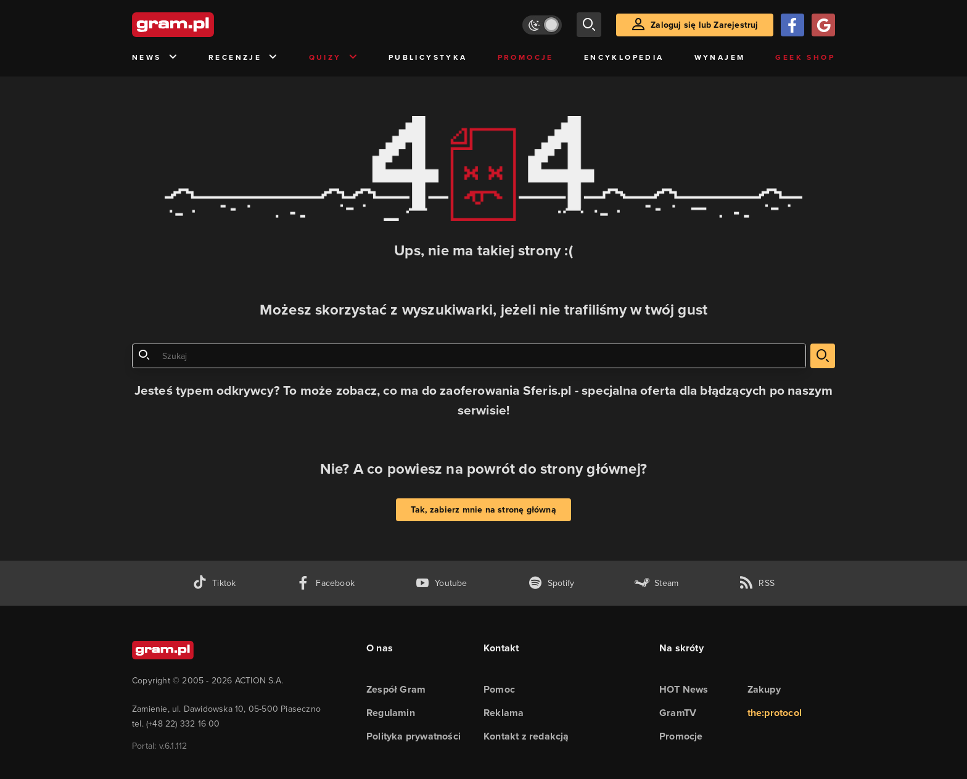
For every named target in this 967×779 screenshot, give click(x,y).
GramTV (677, 713)
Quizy (333, 57)
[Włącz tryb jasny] (542, 25)
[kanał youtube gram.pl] (441, 583)
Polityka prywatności (413, 736)
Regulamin (390, 713)
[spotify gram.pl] (551, 583)
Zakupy (764, 689)
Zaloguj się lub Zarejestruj (704, 25)
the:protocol (774, 713)
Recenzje (243, 57)
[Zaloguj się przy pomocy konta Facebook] (792, 25)
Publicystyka (428, 57)
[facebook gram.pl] (325, 583)
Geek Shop (805, 57)
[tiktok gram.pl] (214, 583)
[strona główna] (203, 24)
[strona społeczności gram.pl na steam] (656, 583)
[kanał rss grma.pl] (757, 583)
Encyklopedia (624, 57)
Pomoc (499, 689)
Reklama (504, 713)
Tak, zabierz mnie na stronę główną (483, 509)
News (155, 57)
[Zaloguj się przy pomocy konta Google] (823, 25)
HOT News (684, 689)
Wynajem (720, 57)
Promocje (526, 57)
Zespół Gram (396, 689)
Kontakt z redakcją (526, 736)
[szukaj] (589, 24)
